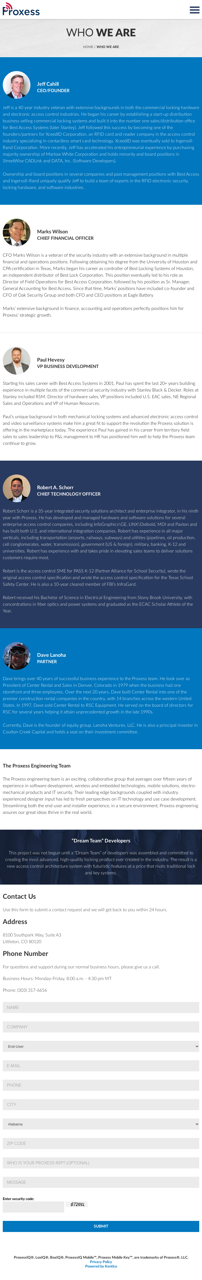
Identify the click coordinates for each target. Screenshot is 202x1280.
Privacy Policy (101, 1262)
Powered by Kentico (101, 1266)
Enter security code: (18, 1199)
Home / (90, 47)
